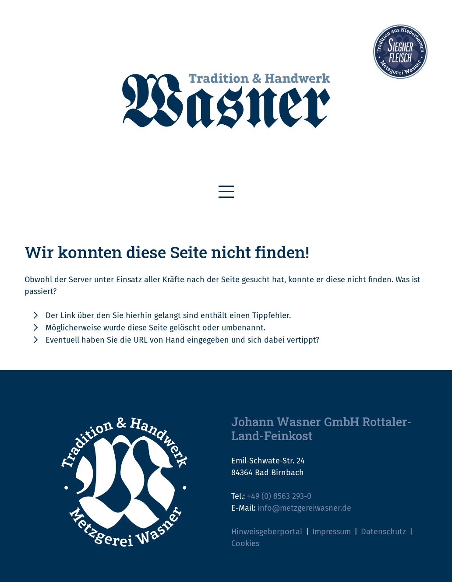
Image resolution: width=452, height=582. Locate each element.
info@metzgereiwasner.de (304, 508)
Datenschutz (383, 531)
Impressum (331, 531)
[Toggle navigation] (226, 192)
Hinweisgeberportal (266, 531)
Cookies (245, 543)
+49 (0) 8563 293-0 (279, 496)
